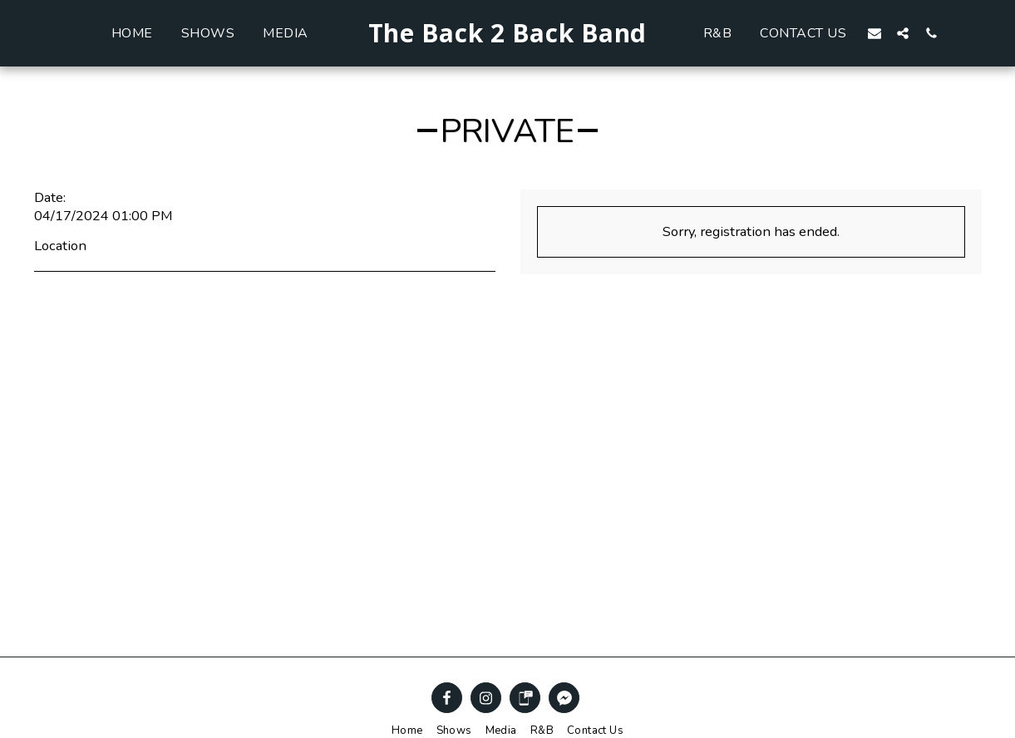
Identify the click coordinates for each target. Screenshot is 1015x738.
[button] (902, 33)
